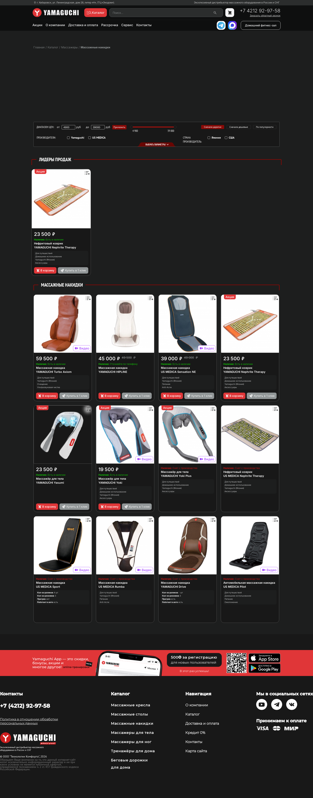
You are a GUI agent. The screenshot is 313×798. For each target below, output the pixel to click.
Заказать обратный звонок (265, 15)
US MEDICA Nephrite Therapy (243, 475)
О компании (55, 25)
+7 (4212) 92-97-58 (25, 705)
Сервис (127, 25)
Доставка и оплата (83, 25)
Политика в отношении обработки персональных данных (29, 721)
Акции (37, 25)
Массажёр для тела (50, 478)
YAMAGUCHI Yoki (110, 482)
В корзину (45, 270)
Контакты (143, 25)
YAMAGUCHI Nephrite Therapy (55, 247)
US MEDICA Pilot (234, 586)
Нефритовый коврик (48, 243)
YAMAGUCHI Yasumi (50, 482)
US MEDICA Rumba (111, 586)
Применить (119, 127)
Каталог (192, 714)
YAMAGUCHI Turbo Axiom (54, 371)
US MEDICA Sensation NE (178, 371)
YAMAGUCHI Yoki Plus (176, 475)
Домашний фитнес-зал (260, 25)
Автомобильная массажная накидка (249, 582)
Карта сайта (196, 751)
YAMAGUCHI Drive (173, 586)
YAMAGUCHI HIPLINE (112, 371)
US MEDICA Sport (48, 586)
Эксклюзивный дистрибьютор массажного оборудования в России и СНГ (237, 2)
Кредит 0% (195, 733)
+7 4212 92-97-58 (260, 10)
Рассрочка (109, 25)
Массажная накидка (50, 367)
